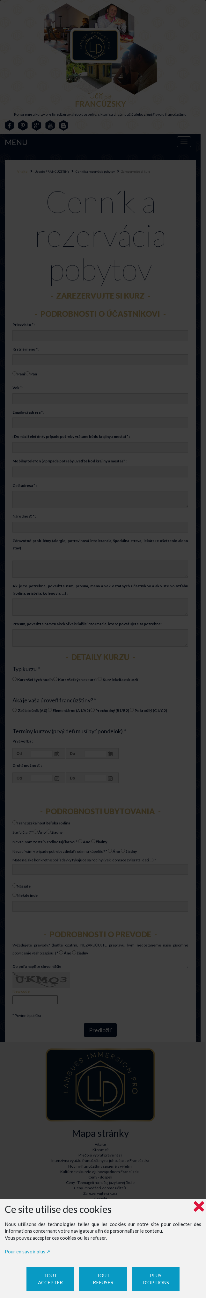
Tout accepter (50, 1279)
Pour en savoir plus (25, 1251)
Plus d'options (156, 1279)
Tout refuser (103, 1279)
